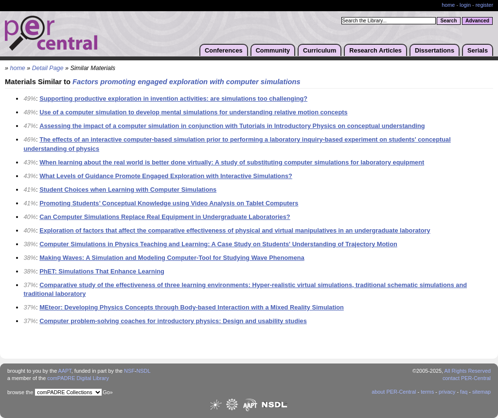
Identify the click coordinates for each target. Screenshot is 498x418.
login (465, 5)
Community (273, 50)
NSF (129, 371)
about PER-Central (394, 392)
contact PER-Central (467, 378)
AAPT (64, 371)
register (484, 5)
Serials (477, 50)
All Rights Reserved (468, 371)
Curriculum (319, 50)
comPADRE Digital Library (78, 378)
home (448, 5)
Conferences (224, 50)
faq (463, 392)
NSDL (143, 371)
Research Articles (375, 50)
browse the (20, 392)
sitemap (481, 392)
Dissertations (434, 50)
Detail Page (48, 68)
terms (427, 392)
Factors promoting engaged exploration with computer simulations (186, 82)
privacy (447, 392)
